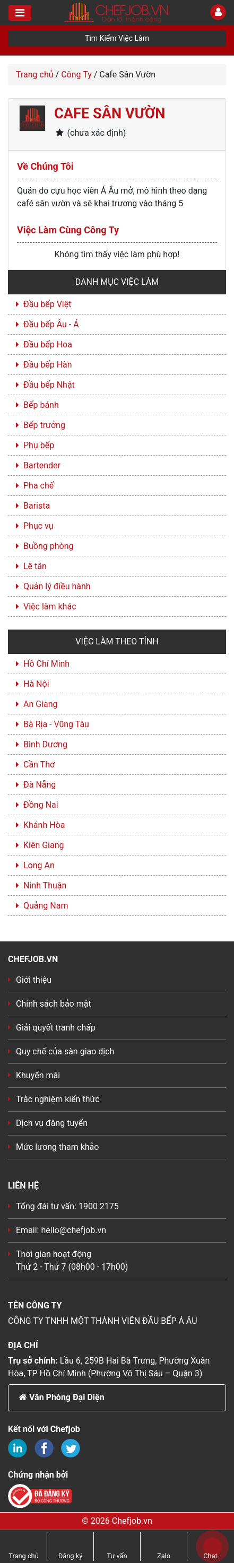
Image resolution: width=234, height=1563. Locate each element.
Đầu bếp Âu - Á (51, 324)
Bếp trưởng (44, 425)
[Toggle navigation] (19, 13)
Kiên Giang (43, 845)
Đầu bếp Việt (47, 304)
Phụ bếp (38, 445)
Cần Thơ (39, 764)
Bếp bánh (41, 405)
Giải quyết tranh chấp (56, 1028)
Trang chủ (35, 74)
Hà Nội (36, 684)
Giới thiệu (33, 980)
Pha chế (38, 486)
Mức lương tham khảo (57, 1147)
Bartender (41, 465)
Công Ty (76, 74)
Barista (36, 506)
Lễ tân (35, 566)
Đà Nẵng (39, 785)
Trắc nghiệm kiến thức (58, 1099)
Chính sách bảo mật (53, 1004)
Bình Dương (45, 744)
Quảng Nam (45, 906)
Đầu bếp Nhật (49, 385)
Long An (39, 865)
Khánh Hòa (44, 825)
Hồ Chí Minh (46, 664)
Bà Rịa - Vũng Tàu (56, 724)
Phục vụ (38, 526)
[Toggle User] (218, 12)
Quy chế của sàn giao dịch (65, 1051)
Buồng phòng (48, 546)
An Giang (40, 704)
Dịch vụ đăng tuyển (52, 1123)
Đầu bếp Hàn (47, 365)
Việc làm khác (49, 606)
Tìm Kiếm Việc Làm (117, 38)
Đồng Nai (40, 805)
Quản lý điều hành (57, 586)
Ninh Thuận (44, 885)
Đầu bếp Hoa (47, 344)
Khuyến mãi (38, 1075)
